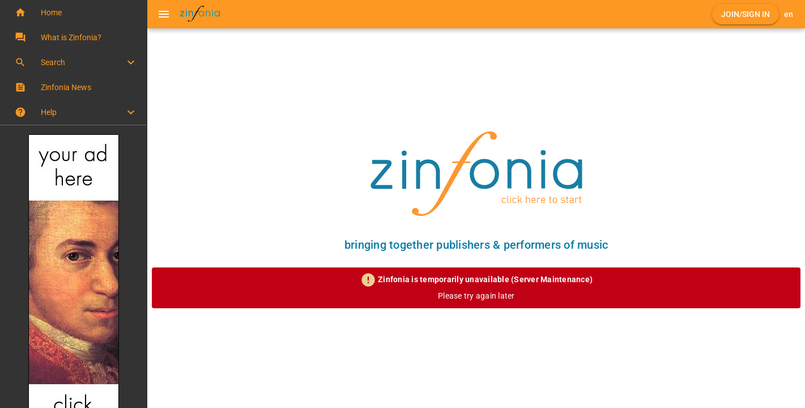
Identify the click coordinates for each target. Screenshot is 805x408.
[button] (73, 12)
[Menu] (163, 14)
